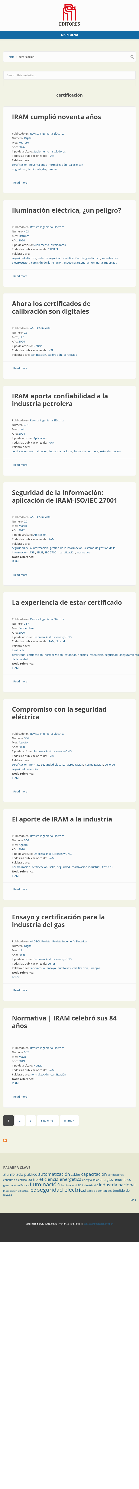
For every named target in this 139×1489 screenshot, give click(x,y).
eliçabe (41, 169)
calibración (55, 355)
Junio (22, 429)
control (33, 1179)
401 (26, 425)
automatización (54, 1174)
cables (76, 1174)
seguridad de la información (30, 548)
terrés (32, 169)
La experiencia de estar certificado (67, 602)
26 (25, 332)
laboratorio (37, 968)
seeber (52, 169)
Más (133, 1200)
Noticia (37, 346)
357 (26, 623)
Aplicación (40, 438)
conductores (116, 1175)
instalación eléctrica (16, 1191)
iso (24, 169)
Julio (21, 337)
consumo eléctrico (15, 1180)
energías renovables (115, 1179)
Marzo (23, 526)
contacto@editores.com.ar (98, 1223)
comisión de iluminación (46, 262)
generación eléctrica (16, 1185)
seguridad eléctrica (24, 258)
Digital (28, 138)
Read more (20, 182)
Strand (60, 641)
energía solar (90, 1180)
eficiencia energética (60, 1179)
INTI (50, 350)
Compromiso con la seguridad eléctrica (59, 713)
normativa (83, 552)
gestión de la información (66, 548)
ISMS (40, 552)
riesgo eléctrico (90, 258)
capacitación (94, 1174)
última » (69, 1120)
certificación (20, 165)
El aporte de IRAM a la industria (62, 819)
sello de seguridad (50, 258)
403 (26, 231)
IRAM (51, 156)
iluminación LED (71, 1185)
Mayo (22, 1057)
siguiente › (47, 1120)
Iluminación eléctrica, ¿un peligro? (66, 210)
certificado (70, 355)
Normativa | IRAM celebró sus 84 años (64, 1022)
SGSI (32, 552)
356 (26, 738)
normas (83, 655)
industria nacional (60, 451)
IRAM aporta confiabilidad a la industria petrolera (60, 400)
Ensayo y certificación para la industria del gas (58, 921)
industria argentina (76, 262)
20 (25, 521)
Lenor (51, 963)
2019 (22, 1061)
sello (52, 867)
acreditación (75, 764)
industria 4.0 (90, 1185)
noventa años (38, 165)
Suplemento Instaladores (49, 151)
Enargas (95, 968)
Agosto (23, 742)
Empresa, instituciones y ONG (52, 637)
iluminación (45, 1184)
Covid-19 (107, 867)
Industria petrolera (86, 451)
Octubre (24, 236)
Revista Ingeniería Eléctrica (47, 133)
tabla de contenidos (99, 1191)
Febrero (24, 142)
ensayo (51, 968)
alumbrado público (20, 1174)
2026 (22, 147)
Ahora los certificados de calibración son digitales (51, 307)
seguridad (111, 655)
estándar (70, 655)
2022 (22, 530)
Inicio (11, 57)
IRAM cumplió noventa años (56, 116)
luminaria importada (104, 262)
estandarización (110, 451)
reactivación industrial (86, 867)
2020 (22, 632)
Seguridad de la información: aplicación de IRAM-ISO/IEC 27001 (64, 496)
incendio (32, 769)
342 (26, 1052)
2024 (22, 240)
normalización (58, 165)
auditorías (64, 968)
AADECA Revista (40, 328)
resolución (96, 655)
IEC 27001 (51, 552)
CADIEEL (53, 249)
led (32, 1189)
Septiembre (26, 628)
